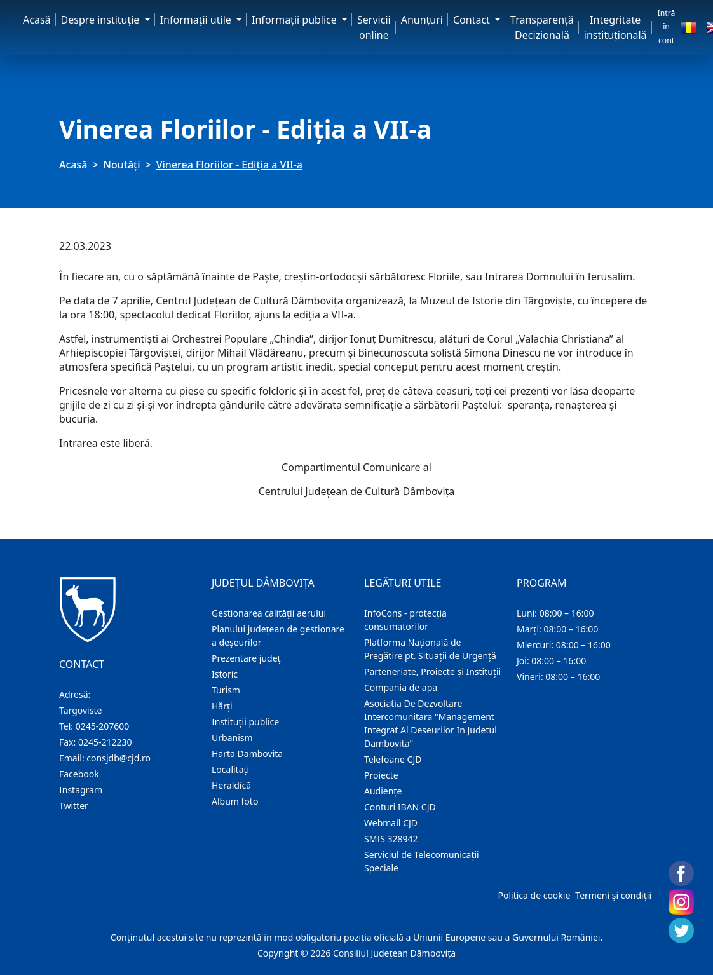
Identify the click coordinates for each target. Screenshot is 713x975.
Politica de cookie (534, 895)
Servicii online (374, 27)
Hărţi (222, 706)
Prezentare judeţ (246, 658)
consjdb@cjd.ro (118, 758)
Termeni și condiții (613, 895)
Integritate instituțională (615, 27)
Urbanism (232, 738)
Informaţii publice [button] (295, 20)
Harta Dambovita (247, 753)
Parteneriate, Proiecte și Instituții (432, 671)
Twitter (73, 806)
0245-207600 (103, 726)
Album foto (235, 801)
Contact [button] (472, 20)
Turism (226, 690)
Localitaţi (230, 769)
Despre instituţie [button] (101, 20)
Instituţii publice (245, 722)
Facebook (79, 774)
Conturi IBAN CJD (400, 807)
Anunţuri (422, 20)
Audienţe (383, 791)
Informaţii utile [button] (197, 20)
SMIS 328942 (391, 839)
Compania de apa (400, 687)
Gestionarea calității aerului (269, 613)
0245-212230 (105, 742)
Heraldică (231, 785)
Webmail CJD (391, 823)
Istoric (225, 674)
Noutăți (122, 165)
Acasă (37, 20)
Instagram (80, 790)
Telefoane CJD (392, 759)
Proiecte (381, 775)
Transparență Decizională (542, 27)
